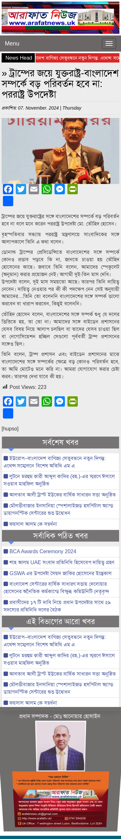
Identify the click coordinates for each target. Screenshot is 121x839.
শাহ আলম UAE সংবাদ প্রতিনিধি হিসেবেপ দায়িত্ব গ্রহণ (59, 562)
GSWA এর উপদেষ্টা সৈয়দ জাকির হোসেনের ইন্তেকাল (58, 573)
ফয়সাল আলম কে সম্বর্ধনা (30, 524)
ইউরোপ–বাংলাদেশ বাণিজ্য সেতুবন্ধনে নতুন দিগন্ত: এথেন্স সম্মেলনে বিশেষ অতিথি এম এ (55, 462)
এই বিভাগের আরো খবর (60, 621)
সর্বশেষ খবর (60, 442)
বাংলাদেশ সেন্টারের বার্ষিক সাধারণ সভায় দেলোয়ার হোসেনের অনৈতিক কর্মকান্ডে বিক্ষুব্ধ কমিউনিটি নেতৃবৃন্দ (56, 587)
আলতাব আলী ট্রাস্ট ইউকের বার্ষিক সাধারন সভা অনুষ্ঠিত (60, 494)
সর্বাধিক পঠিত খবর (60, 536)
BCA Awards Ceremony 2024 (40, 551)
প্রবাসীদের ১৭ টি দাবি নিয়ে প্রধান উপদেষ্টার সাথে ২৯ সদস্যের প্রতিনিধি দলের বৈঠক (57, 606)
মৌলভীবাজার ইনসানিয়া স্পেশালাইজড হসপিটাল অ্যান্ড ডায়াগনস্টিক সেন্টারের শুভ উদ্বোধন (58, 509)
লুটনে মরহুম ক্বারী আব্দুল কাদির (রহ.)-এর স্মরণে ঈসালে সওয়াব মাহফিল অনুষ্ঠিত (59, 480)
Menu (12, 43)
